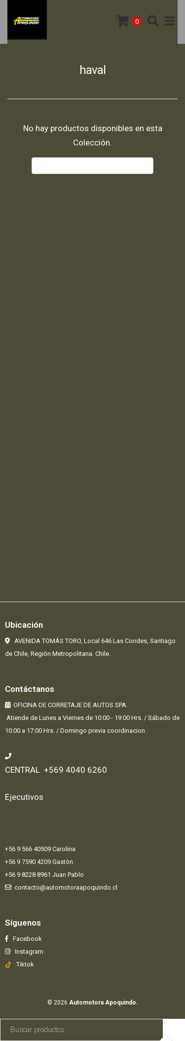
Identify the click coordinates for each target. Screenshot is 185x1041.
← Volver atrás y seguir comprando (92, 166)
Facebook (26, 938)
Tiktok (25, 964)
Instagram (28, 951)
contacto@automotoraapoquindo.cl (65, 887)
